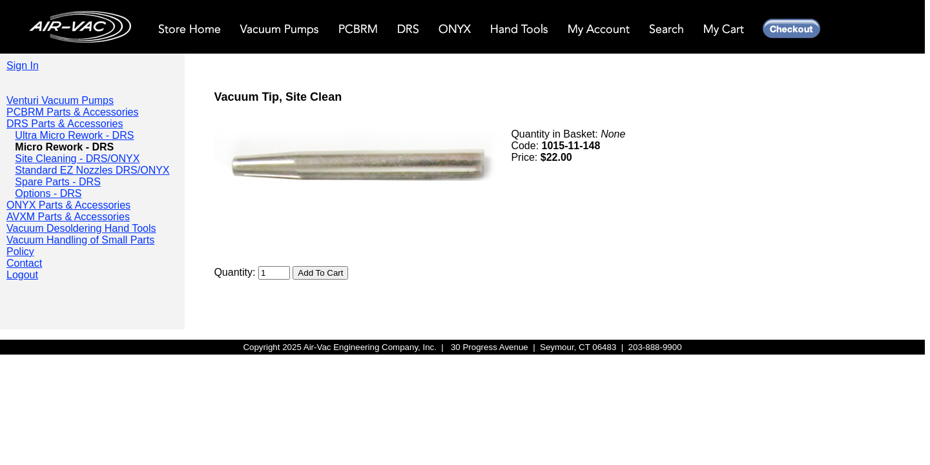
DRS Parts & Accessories (64, 123)
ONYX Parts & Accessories (68, 205)
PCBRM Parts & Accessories (72, 112)
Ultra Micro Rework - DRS (74, 135)
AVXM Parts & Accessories (68, 216)
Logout (22, 274)
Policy (20, 251)
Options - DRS (48, 193)
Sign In (22, 65)
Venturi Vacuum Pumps (60, 100)
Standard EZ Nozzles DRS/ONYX (92, 170)
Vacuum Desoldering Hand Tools (81, 228)
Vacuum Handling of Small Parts (80, 239)
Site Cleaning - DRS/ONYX (77, 158)
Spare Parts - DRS (57, 181)
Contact (24, 263)
